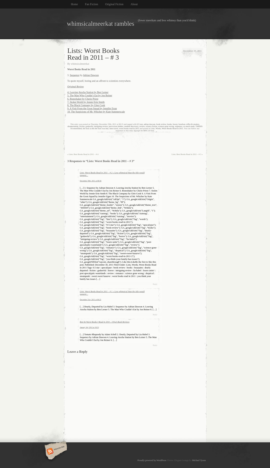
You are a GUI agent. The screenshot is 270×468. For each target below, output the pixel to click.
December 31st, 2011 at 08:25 (90, 300)
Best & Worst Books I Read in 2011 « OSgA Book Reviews (104, 322)
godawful (89, 126)
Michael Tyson (199, 460)
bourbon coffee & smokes (189, 124)
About (134, 4)
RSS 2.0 (147, 130)
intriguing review (101, 126)
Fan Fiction (91, 4)
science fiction (151, 126)
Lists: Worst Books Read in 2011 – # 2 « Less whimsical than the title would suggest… (112, 174)
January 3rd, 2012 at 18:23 (89, 327)
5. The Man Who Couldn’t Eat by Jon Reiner (89, 95)
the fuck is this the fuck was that (95, 128)
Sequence (74, 75)
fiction (82, 126)
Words (158, 128)
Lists (153, 128)
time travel (114, 128)
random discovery (131, 126)
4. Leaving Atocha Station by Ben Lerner (87, 92)
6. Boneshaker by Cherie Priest (82, 99)
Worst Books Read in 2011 (172, 128)
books (169, 124)
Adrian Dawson (91, 75)
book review (161, 124)
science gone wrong (166, 126)
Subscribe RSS (55, 451)
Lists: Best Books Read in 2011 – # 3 (187, 154)
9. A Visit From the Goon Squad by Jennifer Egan (92, 108)
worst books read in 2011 (129, 128)
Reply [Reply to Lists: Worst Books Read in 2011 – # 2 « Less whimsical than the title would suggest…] (155, 284)
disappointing (73, 126)
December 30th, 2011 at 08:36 (90, 181)
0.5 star (140, 124)
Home (74, 4)
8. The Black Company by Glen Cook (86, 105)
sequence (178, 126)
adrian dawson (149, 124)
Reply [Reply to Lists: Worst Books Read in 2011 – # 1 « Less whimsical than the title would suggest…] (155, 315)
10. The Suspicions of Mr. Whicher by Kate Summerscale (96, 111)
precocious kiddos (116, 126)
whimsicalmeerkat (80, 64)
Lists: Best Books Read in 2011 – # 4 (82, 154)
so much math (188, 126)
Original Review (75, 86)
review (142, 126)
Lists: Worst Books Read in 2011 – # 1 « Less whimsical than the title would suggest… (112, 292)
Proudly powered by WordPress (151, 460)
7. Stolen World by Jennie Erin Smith (86, 102)
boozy (175, 124)
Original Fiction (114, 4)
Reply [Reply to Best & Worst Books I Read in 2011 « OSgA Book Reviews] (155, 345)
